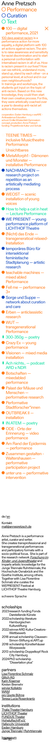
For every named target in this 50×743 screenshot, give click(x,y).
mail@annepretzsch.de (16, 526)
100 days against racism (17, 38)
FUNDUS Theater (13, 717)
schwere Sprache (14, 596)
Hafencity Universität (15, 724)
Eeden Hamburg (12, 727)
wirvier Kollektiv (12, 688)
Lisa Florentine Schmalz (17, 674)
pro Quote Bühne (13, 695)
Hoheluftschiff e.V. (13, 720)
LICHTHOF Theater (14, 713)
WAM (6, 691)
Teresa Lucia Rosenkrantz (18, 698)
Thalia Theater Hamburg (17, 710)
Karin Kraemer (11, 681)
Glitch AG (8, 677)
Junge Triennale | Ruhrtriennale (22, 731)
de (5, 738)
